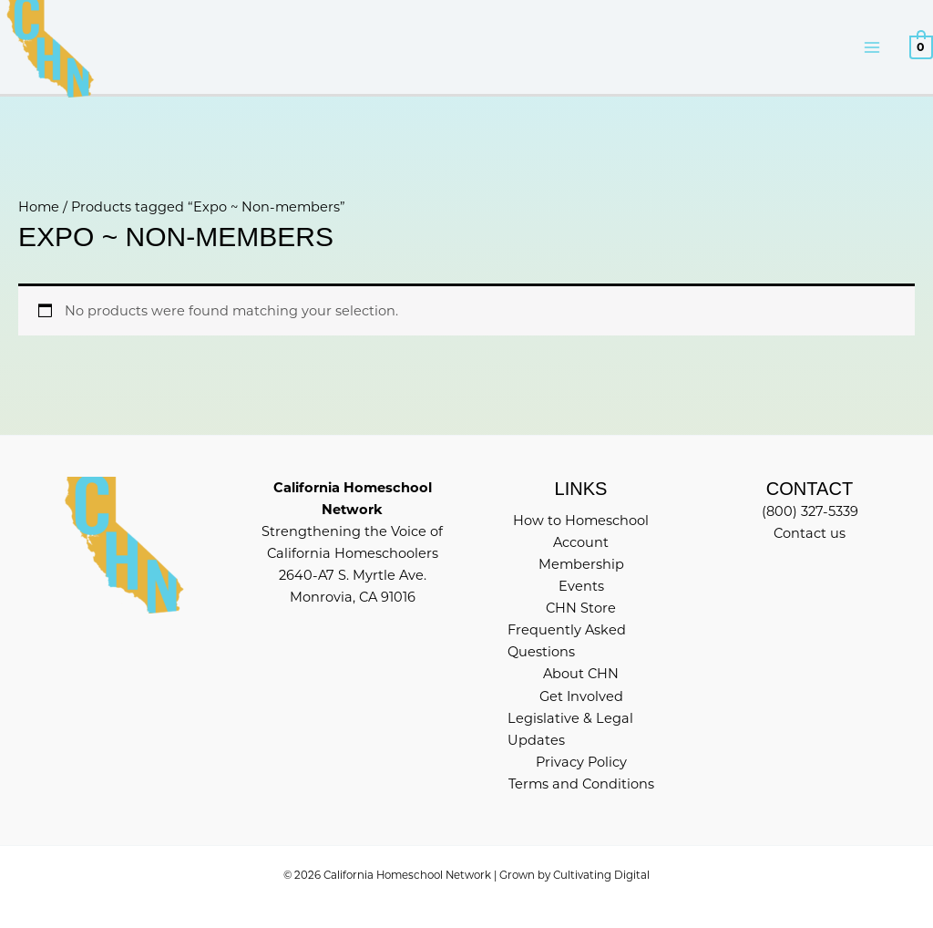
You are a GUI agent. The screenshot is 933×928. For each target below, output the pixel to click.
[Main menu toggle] (872, 47)
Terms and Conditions (581, 784)
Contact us (810, 533)
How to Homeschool (581, 520)
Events (581, 586)
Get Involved (581, 696)
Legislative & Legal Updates (570, 729)
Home (38, 207)
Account (581, 542)
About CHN (581, 673)
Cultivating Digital (601, 875)
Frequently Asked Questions (567, 641)
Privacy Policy (581, 762)
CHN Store (581, 608)
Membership (581, 564)
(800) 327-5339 (810, 511)
